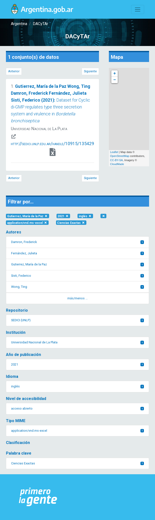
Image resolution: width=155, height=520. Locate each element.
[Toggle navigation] (137, 9)
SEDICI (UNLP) (77, 320)
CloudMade (117, 164)
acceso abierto (77, 408)
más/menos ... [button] (77, 298)
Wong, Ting (77, 287)
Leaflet (114, 152)
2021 (63, 216)
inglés (85, 216)
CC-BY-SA (116, 160)
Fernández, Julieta (77, 253)
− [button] (114, 80)
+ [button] (114, 73)
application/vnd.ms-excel (27, 222)
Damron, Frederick (77, 242)
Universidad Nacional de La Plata (77, 342)
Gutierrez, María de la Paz (27, 216)
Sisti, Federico (77, 275)
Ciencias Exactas (71, 222)
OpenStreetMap (119, 155)
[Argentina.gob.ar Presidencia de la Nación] (38, 497)
